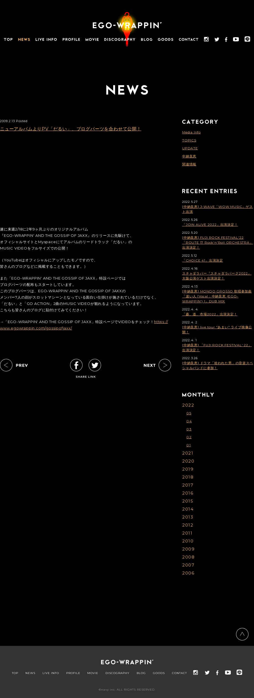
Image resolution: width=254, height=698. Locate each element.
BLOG (141, 673)
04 (189, 421)
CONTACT (179, 673)
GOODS (159, 673)
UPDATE (190, 148)
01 (188, 445)
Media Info (191, 132)
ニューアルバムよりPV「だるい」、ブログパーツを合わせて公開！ (70, 128)
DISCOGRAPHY (117, 673)
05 (188, 413)
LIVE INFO (51, 673)
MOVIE (92, 673)
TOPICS (189, 140)
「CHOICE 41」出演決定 (202, 260)
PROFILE (73, 673)
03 (189, 429)
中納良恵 (189, 156)
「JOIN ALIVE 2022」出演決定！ (210, 224)
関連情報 (189, 164)
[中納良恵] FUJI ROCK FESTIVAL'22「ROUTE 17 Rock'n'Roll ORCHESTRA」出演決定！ (217, 242)
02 (189, 437)
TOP (15, 673)
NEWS (30, 673)
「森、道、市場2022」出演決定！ (209, 314)
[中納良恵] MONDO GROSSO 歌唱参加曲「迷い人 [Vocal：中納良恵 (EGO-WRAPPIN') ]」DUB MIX (217, 296)
